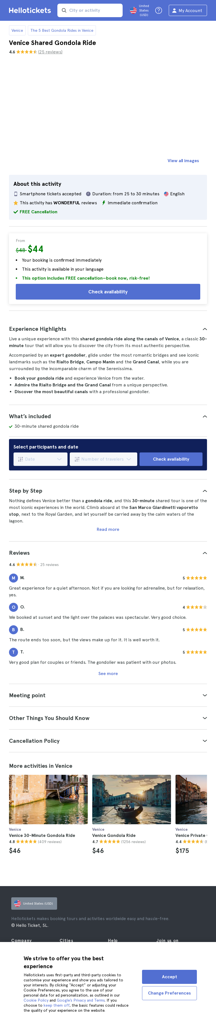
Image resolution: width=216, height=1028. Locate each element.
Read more (108, 529)
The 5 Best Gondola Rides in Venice (61, 30)
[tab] (108, 328)
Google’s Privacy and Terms (81, 1000)
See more (108, 673)
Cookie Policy (36, 1000)
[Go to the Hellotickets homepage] (30, 10)
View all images (183, 160)
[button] (108, 328)
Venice (17, 30)
